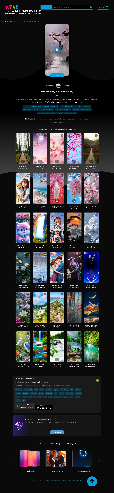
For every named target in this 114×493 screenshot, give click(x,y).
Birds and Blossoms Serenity (23, 365)
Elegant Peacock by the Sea (40, 207)
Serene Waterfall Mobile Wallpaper (40, 326)
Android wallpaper (29, 385)
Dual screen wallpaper (46, 110)
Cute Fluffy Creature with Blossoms (23, 246)
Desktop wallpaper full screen (47, 113)
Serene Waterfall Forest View (57, 365)
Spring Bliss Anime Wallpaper (23, 207)
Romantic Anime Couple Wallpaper (57, 286)
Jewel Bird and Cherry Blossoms (74, 286)
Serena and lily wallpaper (50, 106)
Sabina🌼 (62, 86)
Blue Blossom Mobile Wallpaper (91, 286)
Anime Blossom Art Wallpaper (57, 246)
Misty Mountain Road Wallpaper (91, 167)
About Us (42, 480)
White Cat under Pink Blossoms (57, 207)
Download (57, 75)
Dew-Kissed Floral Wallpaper (23, 286)
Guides (79, 480)
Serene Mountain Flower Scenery (23, 326)
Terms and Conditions (53, 480)
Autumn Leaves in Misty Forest (74, 326)
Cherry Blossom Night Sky (40, 167)
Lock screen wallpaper (67, 106)
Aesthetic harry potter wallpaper (81, 110)
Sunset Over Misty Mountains (74, 246)
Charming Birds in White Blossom (91, 246)
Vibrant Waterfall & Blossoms (40, 246)
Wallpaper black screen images (67, 113)
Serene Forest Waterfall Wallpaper (91, 365)
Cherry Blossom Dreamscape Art (91, 207)
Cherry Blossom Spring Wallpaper (74, 167)
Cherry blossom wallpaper (29, 21)
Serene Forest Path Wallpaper (23, 167)
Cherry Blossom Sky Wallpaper (74, 207)
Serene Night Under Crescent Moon (91, 326)
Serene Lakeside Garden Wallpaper (74, 365)
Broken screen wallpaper (30, 110)
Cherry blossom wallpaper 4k (32, 106)
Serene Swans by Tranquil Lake (40, 286)
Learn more (57, 432)
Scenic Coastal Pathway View (57, 326)
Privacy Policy (66, 480)
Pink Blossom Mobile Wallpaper (57, 167)
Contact (34, 480)
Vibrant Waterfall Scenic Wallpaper (40, 365)
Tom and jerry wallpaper (63, 110)
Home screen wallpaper (83, 106)
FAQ (74, 480)
